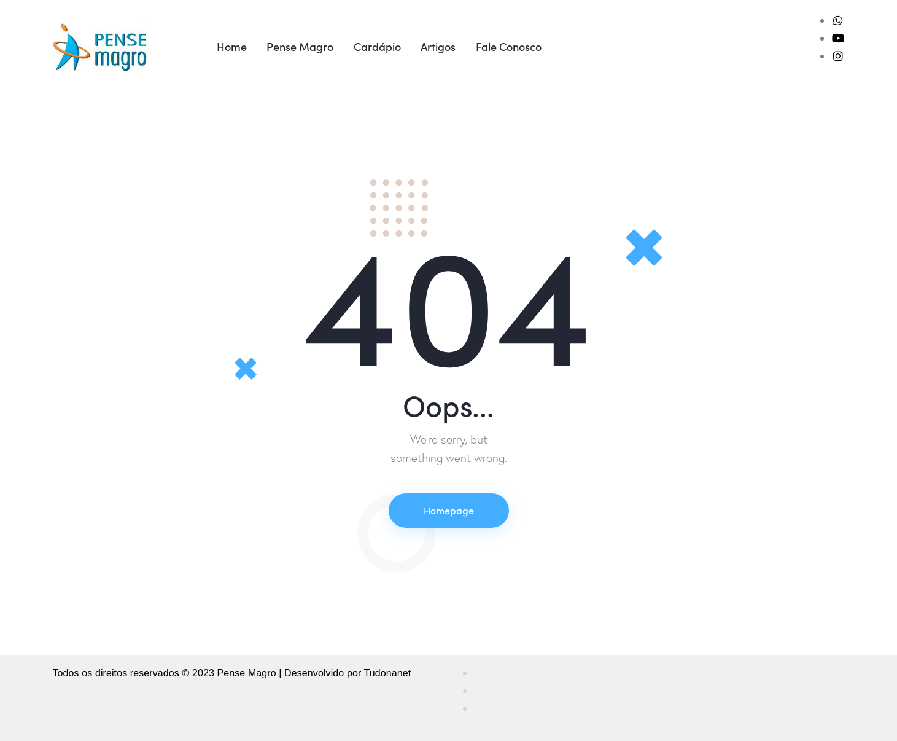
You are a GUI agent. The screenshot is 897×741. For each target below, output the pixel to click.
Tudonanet (387, 673)
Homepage (449, 510)
